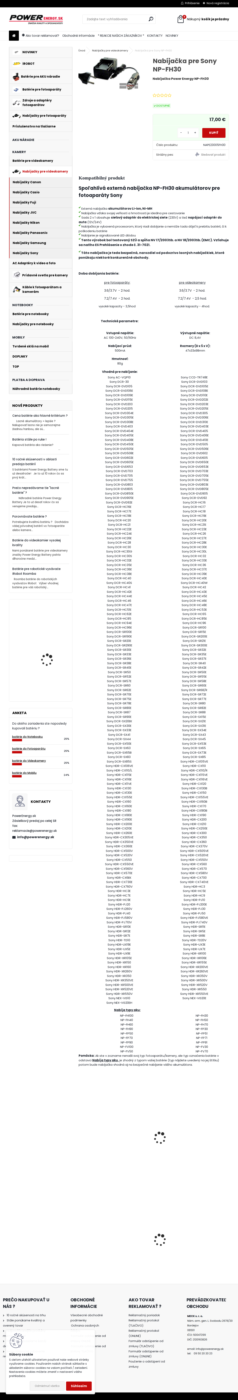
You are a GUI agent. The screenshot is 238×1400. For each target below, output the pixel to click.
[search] (151, 19)
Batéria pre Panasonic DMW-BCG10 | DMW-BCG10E (204, 1249)
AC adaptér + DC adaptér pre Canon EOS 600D (101, 1246)
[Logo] (36, 19)
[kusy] (186, 132)
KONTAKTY (155, 36)
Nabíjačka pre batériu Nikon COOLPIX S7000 (149, 1251)
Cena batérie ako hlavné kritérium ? (40, 416)
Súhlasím (79, 1386)
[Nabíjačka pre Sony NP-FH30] (109, 73)
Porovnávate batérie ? (29, 516)
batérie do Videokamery (29, 761)
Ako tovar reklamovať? (40, 36)
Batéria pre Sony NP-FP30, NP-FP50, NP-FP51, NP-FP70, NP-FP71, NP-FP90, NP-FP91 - (102, 1146)
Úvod (81, 50)
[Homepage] (14, 35)
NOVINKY (172, 36)
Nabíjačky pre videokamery (110, 50)
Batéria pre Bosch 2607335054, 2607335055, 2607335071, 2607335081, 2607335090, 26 (47, 674)
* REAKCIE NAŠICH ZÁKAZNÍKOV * (121, 36)
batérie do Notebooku (27, 737)
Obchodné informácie (78, 36)
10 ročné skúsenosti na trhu (26, 1315)
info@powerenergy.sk (35, 837)
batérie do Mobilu (24, 773)
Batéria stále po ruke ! (29, 439)
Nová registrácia (218, 3)
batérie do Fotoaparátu (28, 749)
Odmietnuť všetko (47, 1386)
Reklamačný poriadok (144, 1315)
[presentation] (80, 1134)
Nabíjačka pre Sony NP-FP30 (150, 1136)
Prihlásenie (192, 3)
